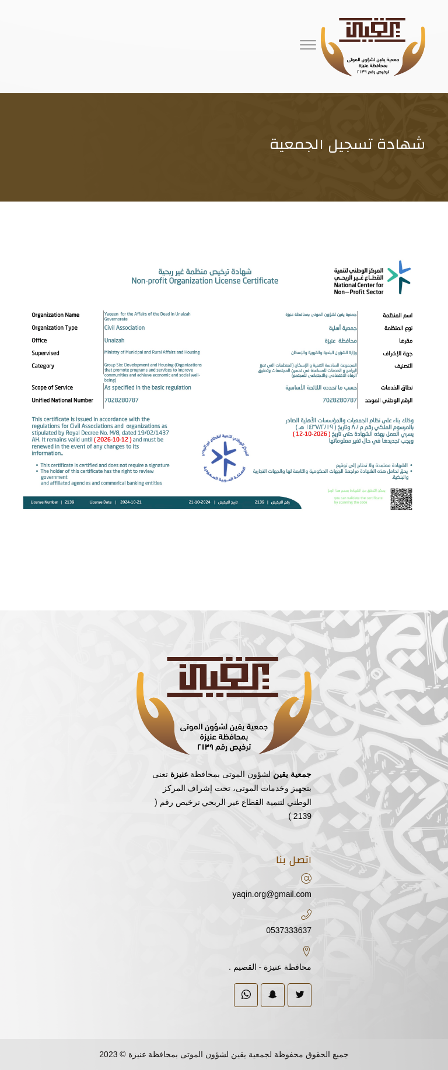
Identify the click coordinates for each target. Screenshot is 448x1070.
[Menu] (308, 46)
